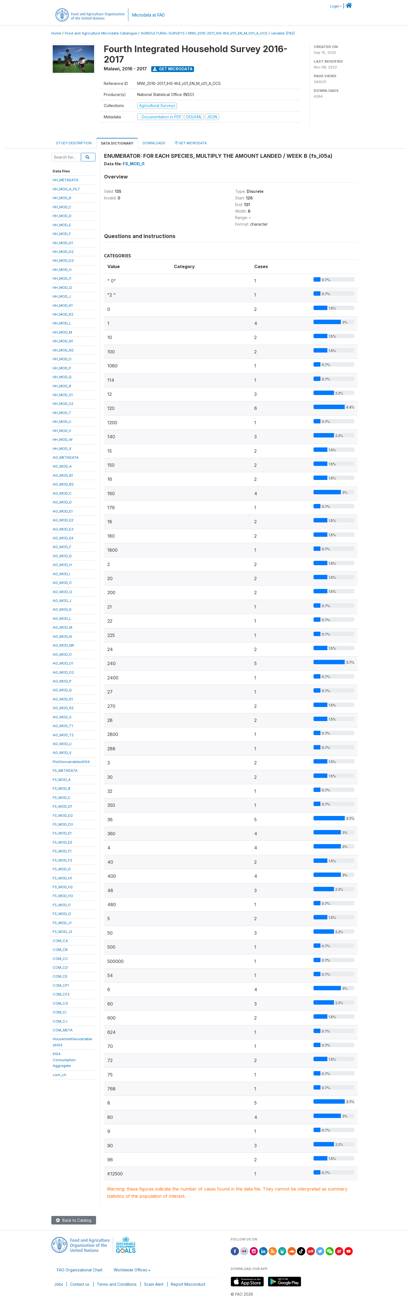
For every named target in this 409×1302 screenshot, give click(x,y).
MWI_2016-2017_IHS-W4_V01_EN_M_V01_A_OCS (227, 33)
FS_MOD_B (61, 788)
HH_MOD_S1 (63, 395)
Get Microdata (173, 68)
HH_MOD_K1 (63, 305)
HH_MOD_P (62, 368)
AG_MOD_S (62, 717)
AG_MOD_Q (62, 690)
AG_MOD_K (62, 609)
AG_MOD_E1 (63, 511)
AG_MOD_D (62, 502)
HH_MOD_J (62, 296)
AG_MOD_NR (63, 645)
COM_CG (60, 1003)
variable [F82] (283, 33)
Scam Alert (153, 1284)
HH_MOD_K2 (63, 314)
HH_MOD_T (62, 412)
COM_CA (60, 940)
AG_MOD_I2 (62, 591)
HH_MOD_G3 (63, 260)
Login (334, 6)
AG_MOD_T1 (63, 726)
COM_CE (60, 976)
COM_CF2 (61, 994)
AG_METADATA (66, 457)
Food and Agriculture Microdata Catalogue (101, 33)
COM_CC (60, 958)
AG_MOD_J (62, 600)
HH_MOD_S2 (63, 403)
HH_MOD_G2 (63, 251)
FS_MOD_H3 (63, 895)
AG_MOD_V (62, 752)
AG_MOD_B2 (63, 484)
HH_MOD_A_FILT (66, 189)
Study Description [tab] (74, 143)
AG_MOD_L (62, 618)
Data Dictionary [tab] (117, 143)
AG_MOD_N (62, 636)
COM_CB (60, 949)
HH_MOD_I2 (62, 287)
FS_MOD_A (62, 779)
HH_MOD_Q (62, 377)
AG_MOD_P (62, 681)
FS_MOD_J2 (62, 931)
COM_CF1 (61, 985)
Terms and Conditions (117, 1284)
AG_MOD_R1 (63, 699)
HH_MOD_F (62, 233)
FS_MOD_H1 (62, 878)
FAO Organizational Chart (79, 1270)
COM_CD (60, 967)
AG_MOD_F (62, 547)
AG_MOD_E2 (63, 520)
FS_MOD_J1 (62, 923)
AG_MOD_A (62, 466)
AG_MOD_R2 (63, 708)
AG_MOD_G (62, 556)
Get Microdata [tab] (191, 142)
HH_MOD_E (62, 225)
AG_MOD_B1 (63, 475)
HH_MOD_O (62, 359)
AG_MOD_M (62, 627)
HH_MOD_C (62, 207)
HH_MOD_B (62, 198)
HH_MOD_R (62, 386)
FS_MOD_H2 (63, 887)
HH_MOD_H (62, 269)
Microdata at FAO (148, 15)
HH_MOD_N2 (63, 350)
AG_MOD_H (62, 564)
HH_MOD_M (62, 332)
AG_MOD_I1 (62, 582)
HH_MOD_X (62, 448)
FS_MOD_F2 (62, 860)
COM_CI (59, 1012)
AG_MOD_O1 (63, 663)
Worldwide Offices (130, 1270)
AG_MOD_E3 (63, 529)
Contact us (79, 1284)
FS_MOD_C (62, 797)
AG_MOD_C (62, 493)
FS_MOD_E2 (62, 842)
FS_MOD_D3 (63, 824)
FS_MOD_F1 (62, 851)
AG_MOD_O (62, 654)
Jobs (58, 1284)
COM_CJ (60, 1021)
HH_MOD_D (62, 216)
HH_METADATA (65, 180)
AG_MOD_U (62, 743)
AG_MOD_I (61, 574)
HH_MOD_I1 (62, 278)
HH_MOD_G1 (63, 243)
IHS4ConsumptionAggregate (64, 1060)
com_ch (59, 1074)
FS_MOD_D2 (63, 815)
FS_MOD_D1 (62, 806)
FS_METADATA (65, 770)
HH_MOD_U (62, 421)
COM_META (63, 1030)
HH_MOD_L (62, 323)
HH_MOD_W (63, 439)
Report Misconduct (188, 1284)
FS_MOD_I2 (62, 913)
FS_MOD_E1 (62, 833)
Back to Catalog (73, 1220)
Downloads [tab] (154, 143)
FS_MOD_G (62, 869)
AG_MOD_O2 (63, 672)
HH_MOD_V (62, 430)
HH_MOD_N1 (63, 341)
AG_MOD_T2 (63, 735)
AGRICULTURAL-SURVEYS (163, 33)
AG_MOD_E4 (63, 538)
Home (56, 33)
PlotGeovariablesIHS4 (71, 761)
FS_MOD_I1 (61, 905)
